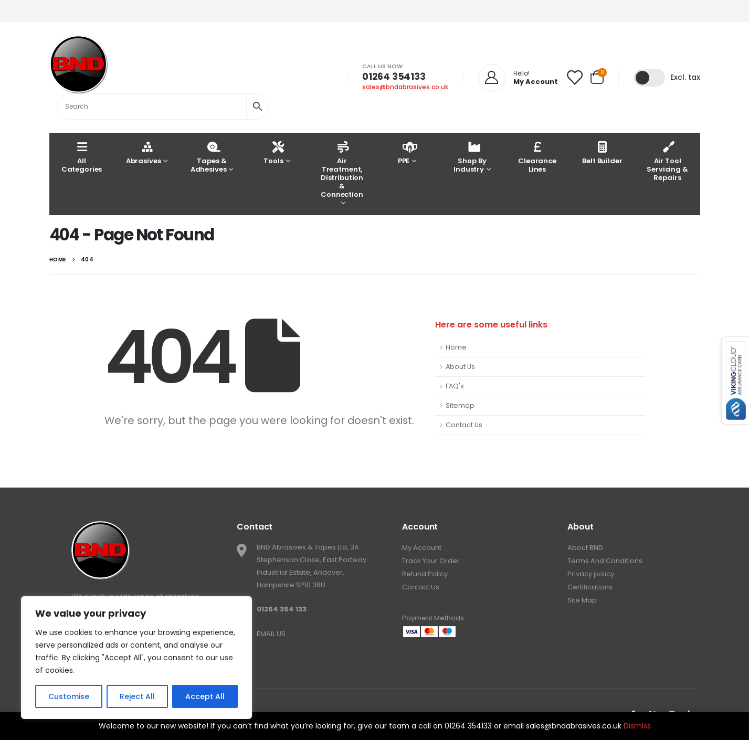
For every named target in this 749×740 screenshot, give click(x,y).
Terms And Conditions (604, 561)
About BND (585, 548)
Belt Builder (602, 152)
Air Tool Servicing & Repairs (667, 161)
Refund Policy (425, 574)
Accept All (205, 696)
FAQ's (455, 386)
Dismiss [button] (637, 726)
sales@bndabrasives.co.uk (405, 86)
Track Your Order (431, 561)
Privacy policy (590, 574)
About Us (460, 366)
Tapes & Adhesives (209, 156)
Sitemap (460, 405)
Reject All (137, 696)
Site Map (582, 600)
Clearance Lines (537, 156)
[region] (136, 657)
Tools (273, 152)
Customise (68, 696)
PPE (405, 152)
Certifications (590, 587)
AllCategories (81, 156)
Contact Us (464, 424)
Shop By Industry (469, 156)
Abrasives (143, 152)
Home (456, 347)
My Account (421, 548)
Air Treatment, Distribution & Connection (342, 169)
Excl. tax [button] (685, 77)
